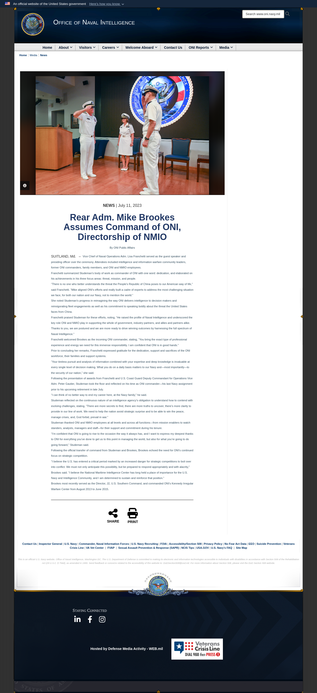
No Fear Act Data (235, 543)
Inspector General (50, 543)
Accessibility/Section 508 (186, 543)
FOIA (163, 543)
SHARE (113, 515)
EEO (252, 543)
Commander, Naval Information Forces (104, 543)
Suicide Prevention (269, 543)
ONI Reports (201, 47)
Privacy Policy (213, 543)
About (66, 47)
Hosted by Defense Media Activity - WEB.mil (126, 649)
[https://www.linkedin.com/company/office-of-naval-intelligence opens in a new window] (77, 621)
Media (226, 47)
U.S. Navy (70, 543)
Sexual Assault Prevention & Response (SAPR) (148, 547)
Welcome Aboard (142, 47)
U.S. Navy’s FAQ (221, 547)
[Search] (263, 14)
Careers (110, 47)
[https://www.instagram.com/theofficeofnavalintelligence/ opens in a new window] (102, 621)
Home (47, 47)
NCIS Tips (188, 547)
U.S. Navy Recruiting (144, 543)
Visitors (87, 47)
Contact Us (173, 47)
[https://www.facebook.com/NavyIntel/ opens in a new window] (90, 621)
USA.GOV (203, 547)
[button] (107, 3)
